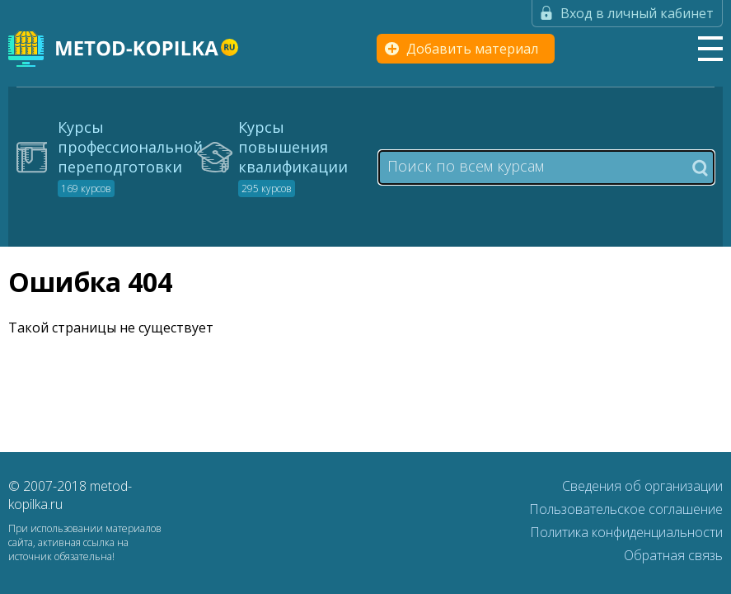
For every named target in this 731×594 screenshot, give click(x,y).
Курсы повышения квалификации (293, 156)
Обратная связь (673, 555)
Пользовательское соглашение (626, 509)
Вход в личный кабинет (637, 13)
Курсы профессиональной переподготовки (130, 156)
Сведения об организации (642, 486)
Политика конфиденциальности (626, 532)
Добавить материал (472, 49)
